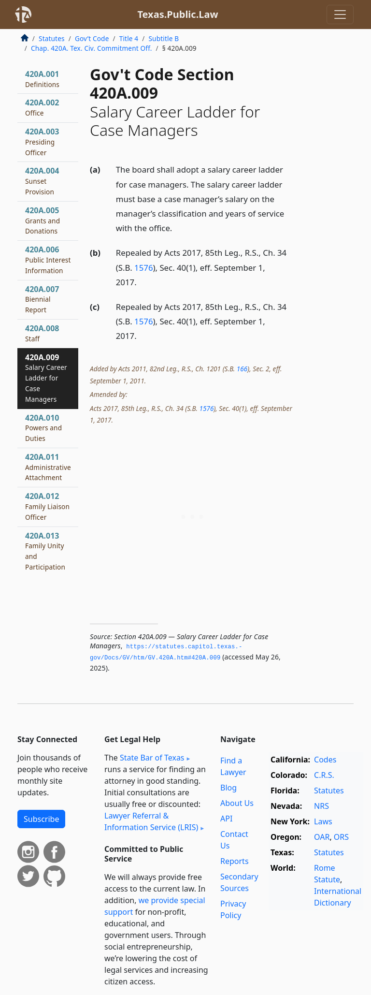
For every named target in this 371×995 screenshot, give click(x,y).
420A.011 (48, 467)
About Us (237, 803)
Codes (325, 759)
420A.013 (45, 550)
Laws (323, 821)
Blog (228, 787)
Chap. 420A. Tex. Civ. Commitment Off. (91, 48)
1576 (143, 267)
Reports (234, 861)
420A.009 (46, 378)
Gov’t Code (92, 38)
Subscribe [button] (41, 819)
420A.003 (42, 141)
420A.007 (42, 299)
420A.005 (42, 220)
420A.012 (47, 506)
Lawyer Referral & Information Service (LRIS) (151, 821)
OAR (321, 837)
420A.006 (48, 259)
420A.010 (43, 427)
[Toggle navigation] (340, 14)
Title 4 (129, 38)
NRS (321, 806)
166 (242, 368)
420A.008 (42, 333)
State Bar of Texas (152, 757)
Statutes (52, 38)
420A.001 (42, 79)
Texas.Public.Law (177, 14)
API (226, 818)
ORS (341, 837)
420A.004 (42, 180)
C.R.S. (324, 775)
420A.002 (42, 107)
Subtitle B (163, 38)
